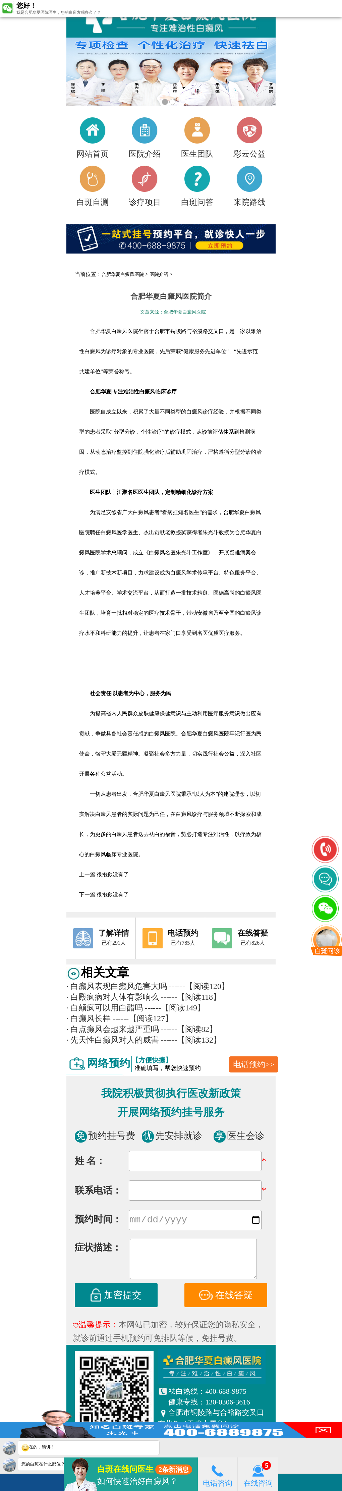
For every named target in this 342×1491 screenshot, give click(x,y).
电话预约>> (253, 1064)
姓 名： (90, 1161)
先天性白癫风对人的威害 (112, 1040)
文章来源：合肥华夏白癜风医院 (173, 312)
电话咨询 (217, 1474)
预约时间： (98, 1220)
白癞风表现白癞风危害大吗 (116, 986)
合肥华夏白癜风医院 (123, 274)
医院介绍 (159, 274)
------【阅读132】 (191, 1040)
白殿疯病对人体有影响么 (112, 997)
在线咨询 (258, 1474)
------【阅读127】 (143, 1018)
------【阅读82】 (189, 1029)
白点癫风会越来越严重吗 (112, 1029)
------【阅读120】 (199, 986)
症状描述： (97, 1249)
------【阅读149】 (175, 1007)
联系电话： (98, 1190)
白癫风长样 (88, 1018)
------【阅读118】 (191, 997)
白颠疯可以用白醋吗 (104, 1007)
